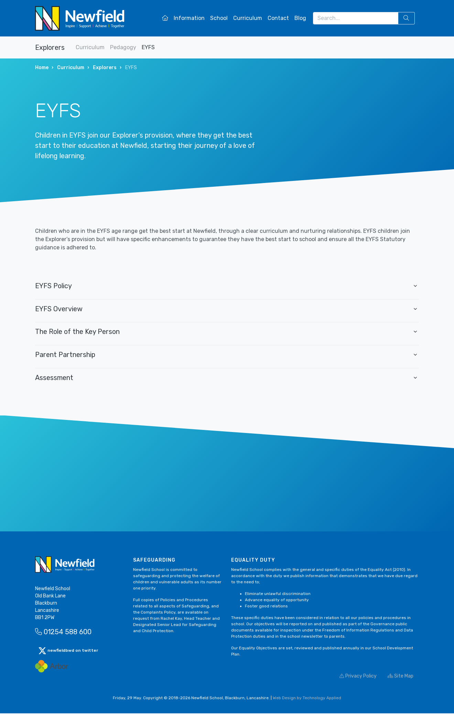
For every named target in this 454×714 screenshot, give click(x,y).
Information (189, 18)
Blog (300, 18)
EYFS (148, 47)
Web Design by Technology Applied (307, 698)
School (219, 18)
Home (41, 68)
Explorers (50, 47)
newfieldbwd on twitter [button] (68, 651)
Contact (278, 18)
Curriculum (247, 18)
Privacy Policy (358, 677)
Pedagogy (123, 47)
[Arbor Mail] (51, 667)
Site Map (400, 677)
